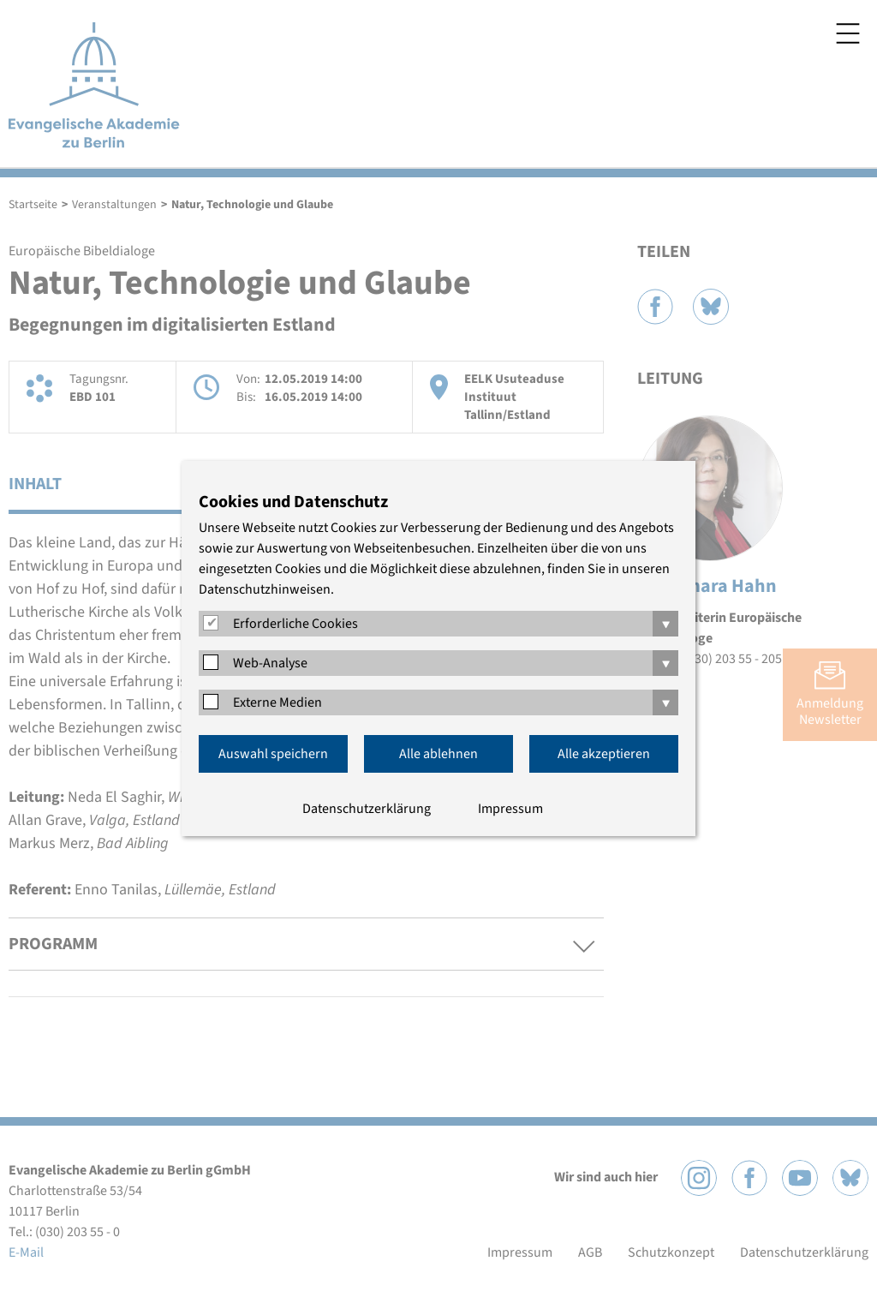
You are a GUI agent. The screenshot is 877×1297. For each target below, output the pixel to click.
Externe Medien (277, 702)
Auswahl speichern (273, 753)
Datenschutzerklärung (366, 808)
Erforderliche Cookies (295, 623)
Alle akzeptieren (604, 753)
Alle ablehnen (438, 753)
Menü (848, 33)
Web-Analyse (270, 663)
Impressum (510, 808)
